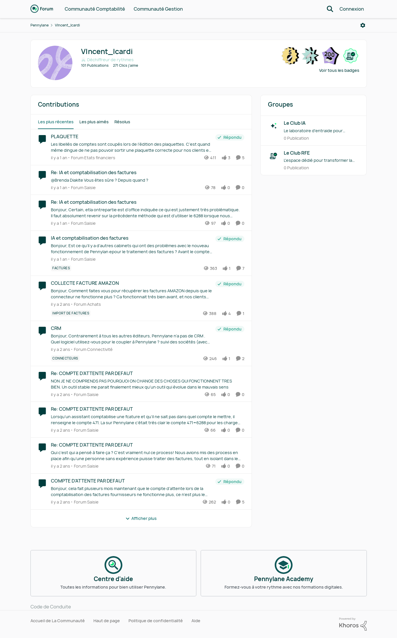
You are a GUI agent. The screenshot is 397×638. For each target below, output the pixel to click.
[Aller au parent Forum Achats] (86, 304)
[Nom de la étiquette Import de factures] (71, 313)
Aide (195, 620)
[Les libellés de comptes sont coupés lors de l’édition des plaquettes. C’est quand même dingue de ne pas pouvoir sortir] (131, 147)
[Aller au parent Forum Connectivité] (92, 349)
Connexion (352, 9)
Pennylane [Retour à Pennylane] (39, 25)
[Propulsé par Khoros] (353, 624)
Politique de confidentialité (156, 620)
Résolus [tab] (122, 121)
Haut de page (106, 620)
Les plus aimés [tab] (94, 121)
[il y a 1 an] (59, 158)
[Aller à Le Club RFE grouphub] (273, 156)
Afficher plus (141, 518)
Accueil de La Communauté (57, 620)
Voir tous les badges (339, 70)
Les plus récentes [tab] (56, 121)
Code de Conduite (50, 607)
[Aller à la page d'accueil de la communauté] (41, 9)
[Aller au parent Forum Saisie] (82, 187)
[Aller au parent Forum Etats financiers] (91, 158)
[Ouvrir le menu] (363, 25)
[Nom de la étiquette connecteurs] (65, 358)
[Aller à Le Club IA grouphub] (273, 126)
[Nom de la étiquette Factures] (61, 268)
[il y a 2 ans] (60, 304)
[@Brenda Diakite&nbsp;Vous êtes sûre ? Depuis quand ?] (146, 180)
